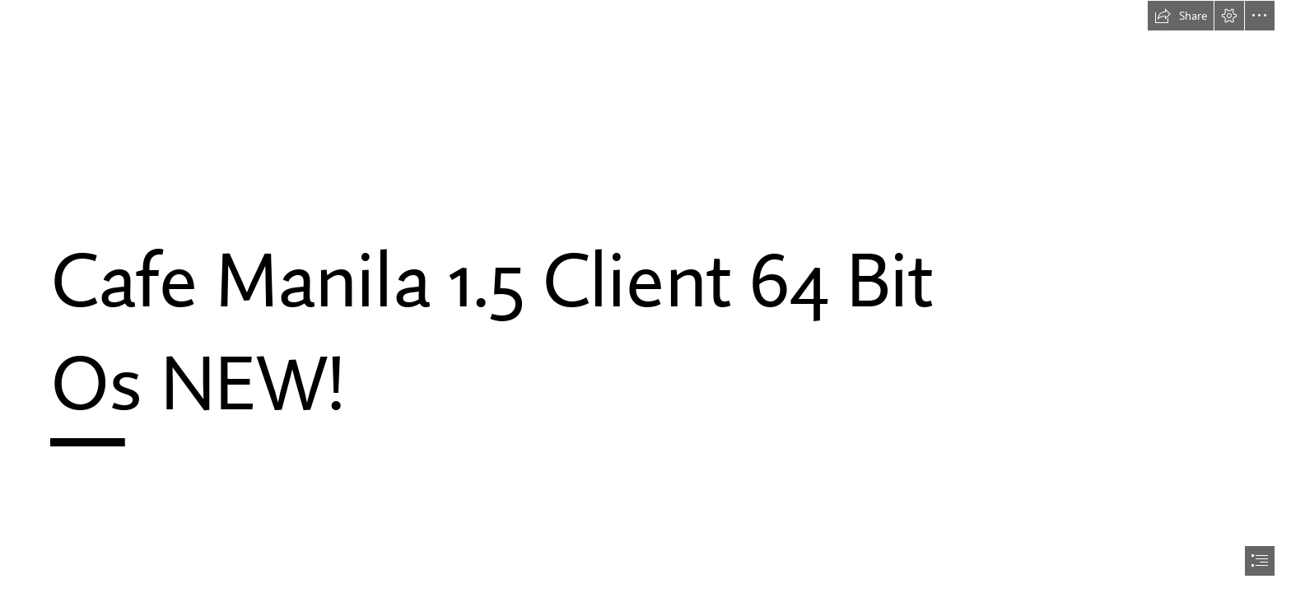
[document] (645, 296)
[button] (1181, 15)
